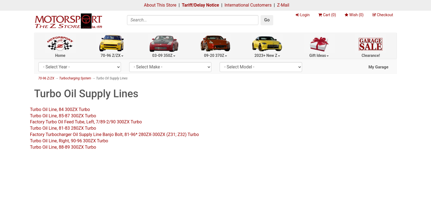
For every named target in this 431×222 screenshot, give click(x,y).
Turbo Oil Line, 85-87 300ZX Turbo (63, 115)
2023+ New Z (267, 55)
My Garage (378, 67)
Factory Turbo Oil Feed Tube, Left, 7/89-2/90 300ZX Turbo (86, 121)
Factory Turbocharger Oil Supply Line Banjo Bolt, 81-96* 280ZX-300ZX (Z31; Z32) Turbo (114, 134)
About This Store (160, 5)
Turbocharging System (75, 78)
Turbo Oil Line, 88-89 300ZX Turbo (63, 147)
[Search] (193, 20)
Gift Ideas (319, 55)
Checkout (382, 15)
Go (267, 20)
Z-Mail (283, 5)
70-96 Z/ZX (112, 55)
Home (60, 55)
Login (303, 15)
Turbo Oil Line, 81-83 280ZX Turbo (63, 128)
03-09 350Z (163, 55)
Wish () (354, 15)
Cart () (327, 15)
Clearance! (370, 55)
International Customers (248, 5)
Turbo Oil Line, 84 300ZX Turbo (60, 109)
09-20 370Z (215, 55)
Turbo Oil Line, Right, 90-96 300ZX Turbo (69, 140)
